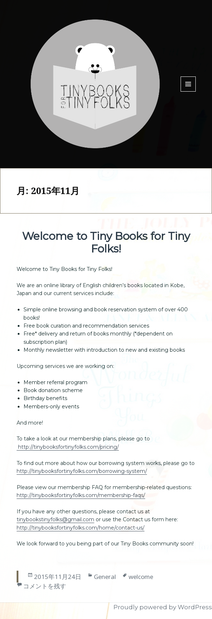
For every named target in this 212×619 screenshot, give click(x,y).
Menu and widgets (188, 91)
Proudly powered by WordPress (162, 607)
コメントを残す (44, 586)
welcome (141, 576)
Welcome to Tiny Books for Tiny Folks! (106, 242)
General (105, 576)
